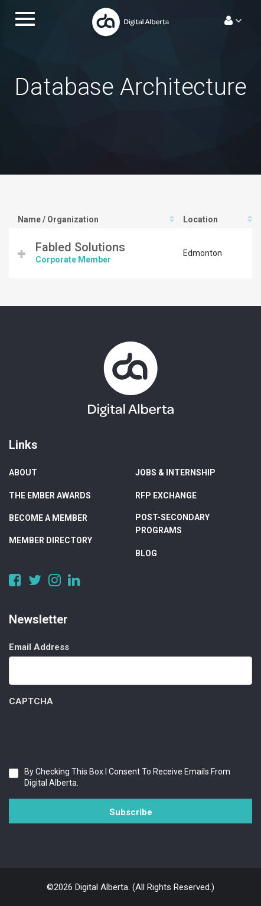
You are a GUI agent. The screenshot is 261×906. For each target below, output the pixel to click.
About (23, 472)
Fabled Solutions (80, 247)
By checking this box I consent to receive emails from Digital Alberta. (127, 777)
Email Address (39, 647)
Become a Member (48, 518)
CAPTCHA (31, 701)
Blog (146, 553)
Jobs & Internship (175, 472)
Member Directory (50, 540)
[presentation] (98, 734)
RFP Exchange (166, 495)
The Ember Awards (50, 495)
